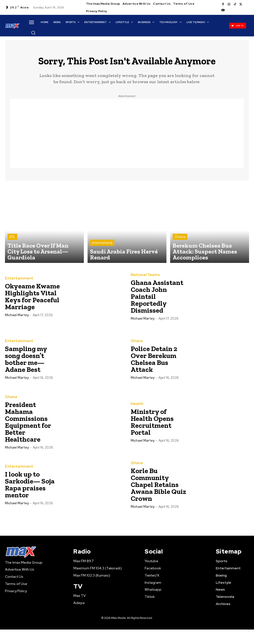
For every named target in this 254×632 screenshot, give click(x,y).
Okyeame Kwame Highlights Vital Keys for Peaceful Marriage (32, 299)
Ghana (180, 249)
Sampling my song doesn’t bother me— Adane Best (26, 362)
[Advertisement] (127, 136)
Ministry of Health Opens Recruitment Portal (152, 424)
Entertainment (17, 281)
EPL (12, 249)
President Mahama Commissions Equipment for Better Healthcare (28, 424)
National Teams (144, 277)
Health (136, 406)
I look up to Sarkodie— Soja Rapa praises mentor (30, 487)
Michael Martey (17, 318)
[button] (33, 32)
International (102, 253)
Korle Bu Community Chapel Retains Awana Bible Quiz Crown (158, 488)
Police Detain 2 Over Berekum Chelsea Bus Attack (154, 362)
